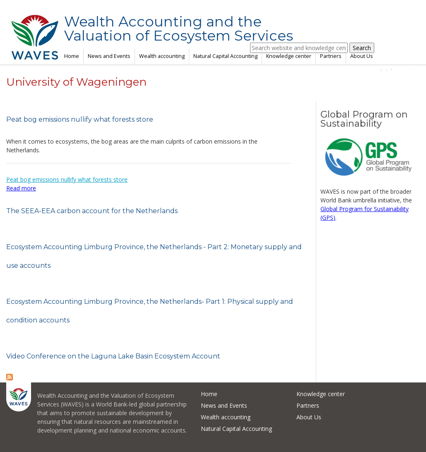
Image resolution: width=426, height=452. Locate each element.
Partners (331, 56)
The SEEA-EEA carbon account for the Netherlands (92, 211)
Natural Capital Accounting (225, 56)
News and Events (109, 56)
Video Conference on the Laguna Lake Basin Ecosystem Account (113, 356)
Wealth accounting (162, 56)
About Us (361, 56)
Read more (21, 188)
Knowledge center (288, 56)
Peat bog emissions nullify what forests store (79, 119)
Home (71, 56)
